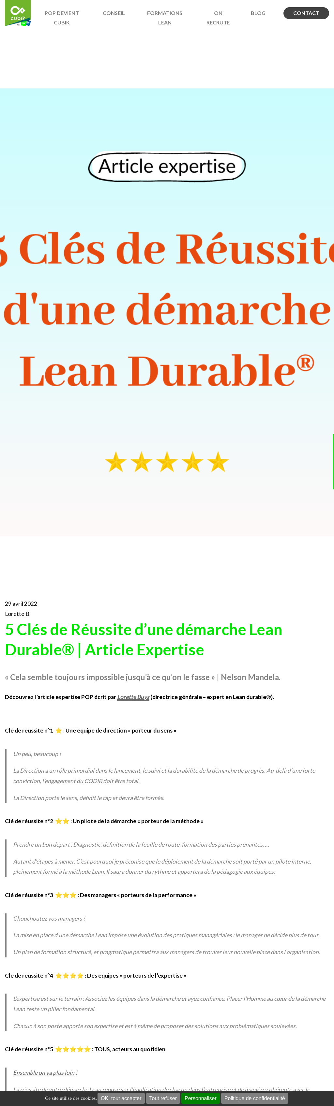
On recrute (218, 17)
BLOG (258, 13)
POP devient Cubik (62, 17)
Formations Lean (164, 17)
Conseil (114, 13)
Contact (306, 13)
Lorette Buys (133, 696)
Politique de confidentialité (254, 1098)
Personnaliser (201, 1098)
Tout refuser (163, 1098)
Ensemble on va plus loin (43, 1072)
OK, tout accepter (121, 1098)
